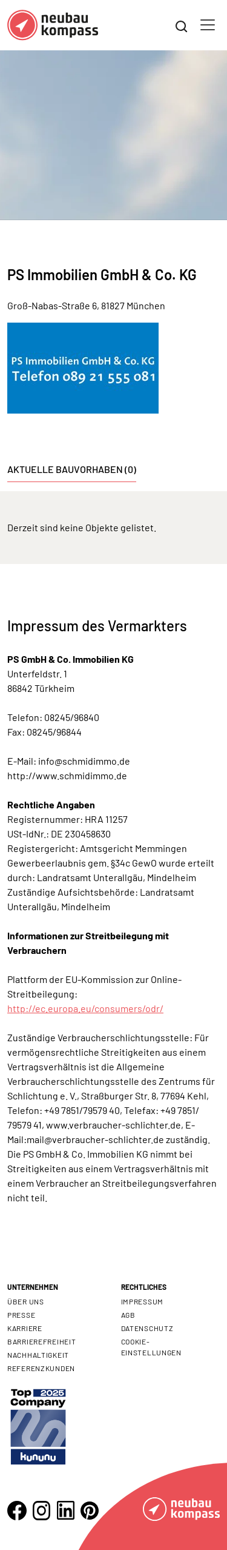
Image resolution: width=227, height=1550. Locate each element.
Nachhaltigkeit (38, 1354)
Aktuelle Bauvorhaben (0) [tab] (71, 469)
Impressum (142, 1301)
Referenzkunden (41, 1368)
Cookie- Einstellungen (151, 1347)
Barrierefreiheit (41, 1341)
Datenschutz (147, 1328)
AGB (128, 1314)
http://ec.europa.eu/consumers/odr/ (85, 1008)
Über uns (25, 1301)
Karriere (24, 1328)
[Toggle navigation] (208, 25)
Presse (21, 1314)
